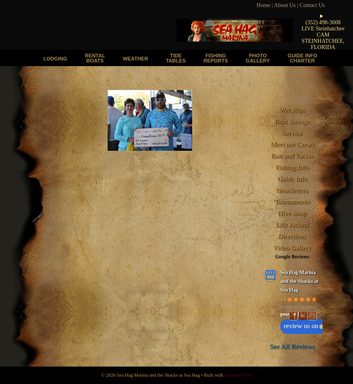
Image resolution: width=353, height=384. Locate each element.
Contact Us (312, 5)
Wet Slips (292, 109)
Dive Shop (292, 213)
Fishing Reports (215, 58)
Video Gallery (292, 247)
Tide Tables (176, 58)
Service (292, 132)
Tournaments (292, 201)
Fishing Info (292, 167)
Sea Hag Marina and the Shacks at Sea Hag (299, 281)
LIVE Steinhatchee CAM (323, 31)
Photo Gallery (258, 58)
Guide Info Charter (302, 58)
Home (263, 5)
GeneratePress (238, 375)
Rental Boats (95, 58)
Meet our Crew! (292, 144)
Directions (292, 236)
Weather (135, 58)
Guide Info (292, 178)
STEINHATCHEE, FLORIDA (323, 44)
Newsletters (292, 190)
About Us (285, 5)
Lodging (55, 58)
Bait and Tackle (292, 155)
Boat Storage (292, 121)
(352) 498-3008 (323, 22)
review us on (304, 325)
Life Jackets (292, 224)
